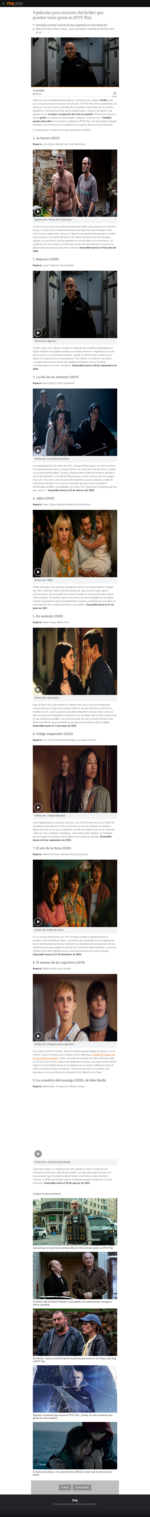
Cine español (82, 1487)
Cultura (65, 1487)
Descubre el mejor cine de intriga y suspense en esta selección (71, 24)
